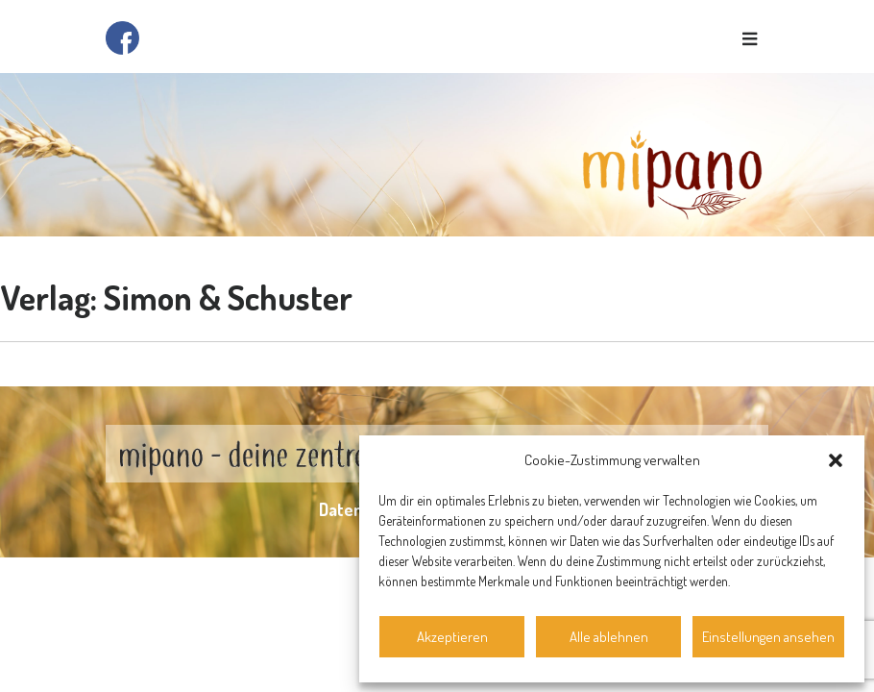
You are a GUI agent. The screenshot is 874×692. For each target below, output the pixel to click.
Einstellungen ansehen (768, 637)
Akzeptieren (452, 637)
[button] (835, 460)
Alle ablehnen (609, 637)
